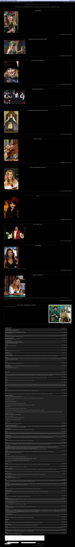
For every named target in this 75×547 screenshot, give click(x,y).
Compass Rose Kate (9, 395)
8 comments (62, 323)
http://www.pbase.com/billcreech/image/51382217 (21, 460)
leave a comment (68, 34)
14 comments (62, 55)
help (11, 544)
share (11, 327)
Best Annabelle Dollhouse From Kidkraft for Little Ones (15, 332)
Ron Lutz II (7, 519)
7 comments (62, 162)
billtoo (6, 532)
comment (7, 327)
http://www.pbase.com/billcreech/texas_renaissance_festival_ (26, 458)
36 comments (62, 300)
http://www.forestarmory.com (21, 511)
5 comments (62, 84)
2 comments (62, 219)
